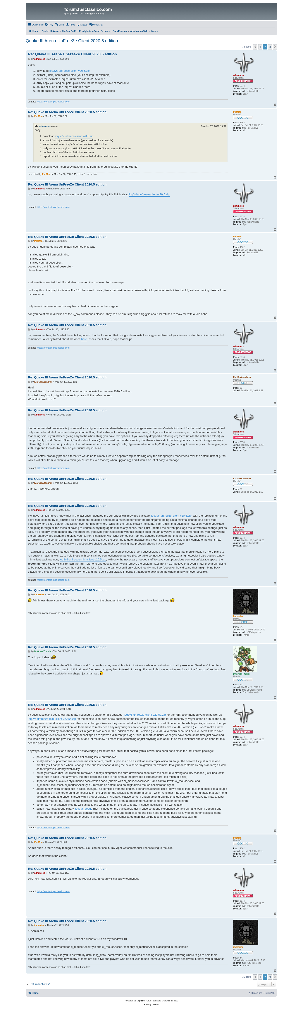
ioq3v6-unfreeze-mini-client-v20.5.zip (83, 559)
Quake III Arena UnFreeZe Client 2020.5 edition (72, 40)
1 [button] (260, 47)
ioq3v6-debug (84, 808)
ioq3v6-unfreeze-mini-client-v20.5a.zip (52, 718)
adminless (44, 126)
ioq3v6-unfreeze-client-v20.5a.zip (145, 714)
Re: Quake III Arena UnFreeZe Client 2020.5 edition (72, 54)
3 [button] (270, 47)
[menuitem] (49, 24)
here (84, 339)
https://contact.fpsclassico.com (53, 101)
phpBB (140, 1000)
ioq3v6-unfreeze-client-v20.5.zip (69, 70)
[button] (255, 46)
